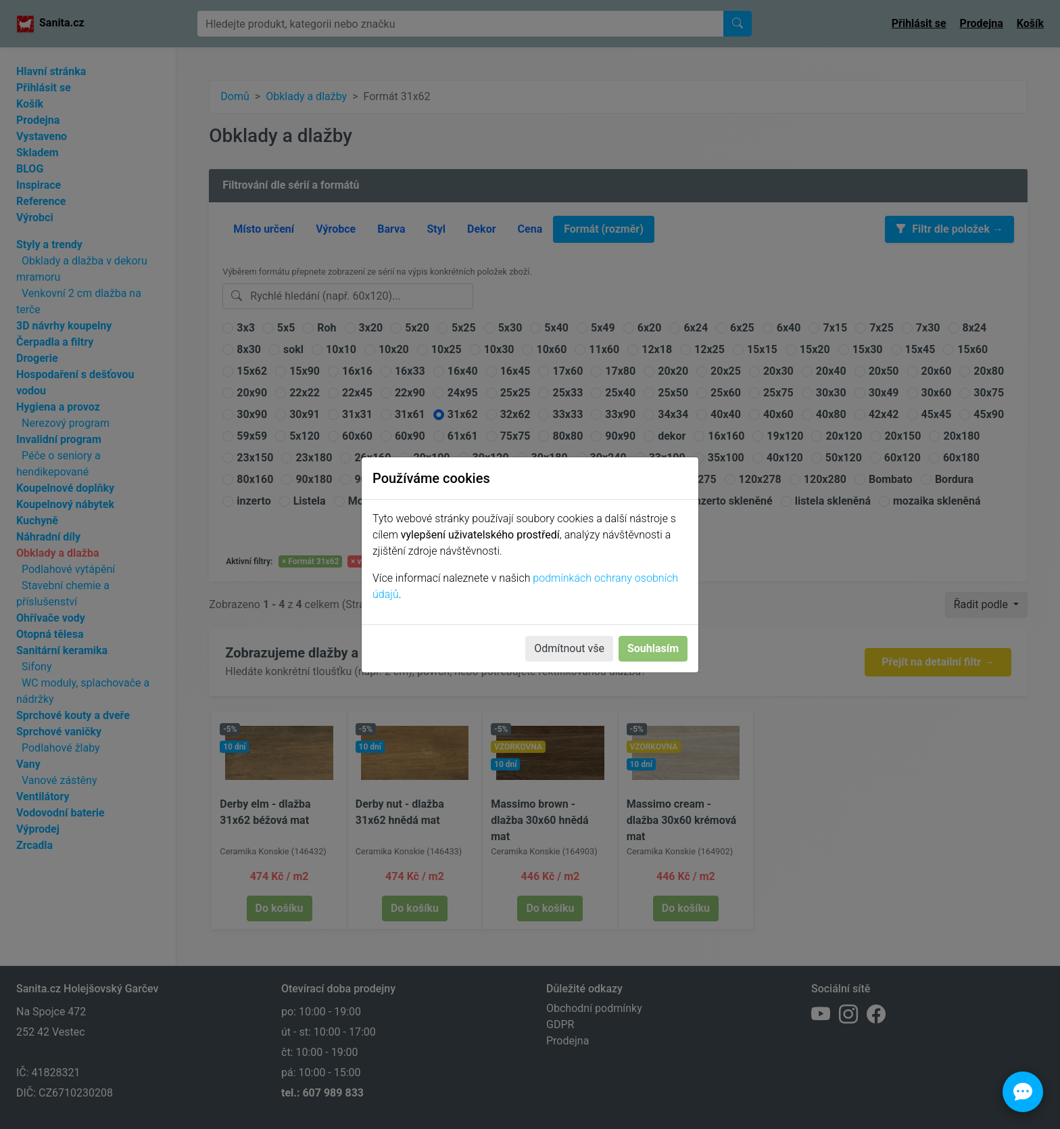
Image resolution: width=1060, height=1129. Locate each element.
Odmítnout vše (569, 648)
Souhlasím (653, 648)
